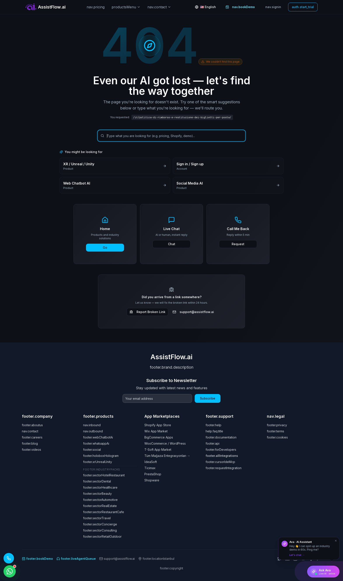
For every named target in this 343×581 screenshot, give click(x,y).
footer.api (212, 443)
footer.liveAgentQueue (76, 558)
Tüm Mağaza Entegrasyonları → (167, 456)
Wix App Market (156, 431)
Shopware (151, 480)
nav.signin (273, 7)
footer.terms (275, 431)
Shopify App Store (157, 425)
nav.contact (159, 7)
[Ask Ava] (323, 571)
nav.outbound (93, 431)
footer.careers (32, 437)
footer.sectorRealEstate (100, 506)
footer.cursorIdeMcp (220, 462)
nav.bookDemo (240, 7)
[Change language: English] (205, 7)
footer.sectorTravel (97, 518)
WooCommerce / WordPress (165, 443)
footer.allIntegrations (222, 456)
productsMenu (126, 7)
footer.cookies (277, 437)
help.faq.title (214, 431)
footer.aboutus (32, 425)
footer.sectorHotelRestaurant (104, 475)
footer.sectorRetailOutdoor (102, 536)
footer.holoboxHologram (101, 456)
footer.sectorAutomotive (100, 500)
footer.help (213, 425)
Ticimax (150, 468)
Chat (171, 244)
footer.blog (30, 443)
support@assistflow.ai (193, 312)
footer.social (92, 449)
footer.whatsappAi (96, 443)
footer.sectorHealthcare (100, 487)
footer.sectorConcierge (100, 524)
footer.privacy (277, 425)
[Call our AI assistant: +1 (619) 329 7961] (9, 558)
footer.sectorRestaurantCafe (103, 512)
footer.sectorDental (97, 481)
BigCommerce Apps (158, 437)
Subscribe (207, 398)
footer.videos (31, 449)
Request (238, 244)
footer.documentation (221, 437)
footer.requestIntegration (224, 468)
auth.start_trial (303, 7)
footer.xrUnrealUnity (97, 462)
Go (105, 247)
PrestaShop (152, 474)
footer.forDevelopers (221, 449)
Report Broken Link (147, 312)
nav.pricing (96, 7)
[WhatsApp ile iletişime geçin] (10, 571)
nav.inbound (92, 425)
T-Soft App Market (157, 449)
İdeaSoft (150, 462)
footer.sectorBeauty (97, 493)
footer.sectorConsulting (100, 530)
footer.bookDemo (37, 558)
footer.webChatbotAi (98, 437)
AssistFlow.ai (171, 357)
